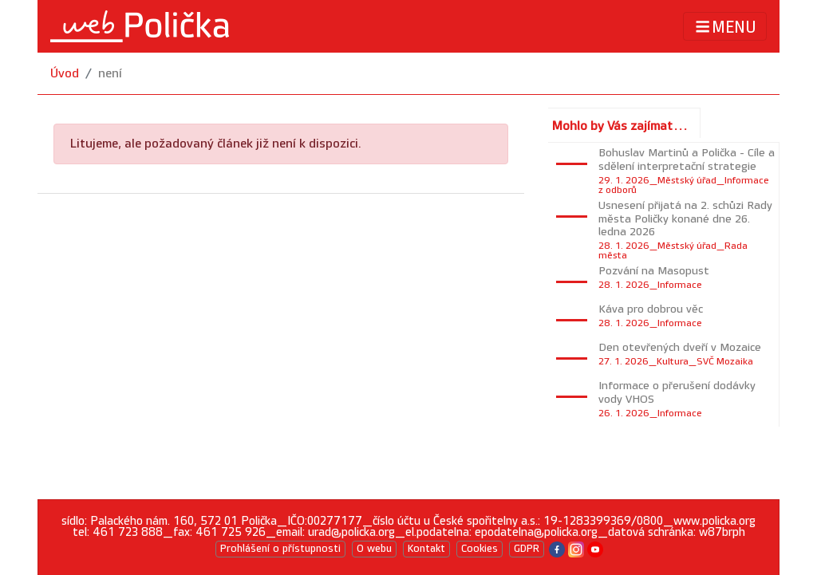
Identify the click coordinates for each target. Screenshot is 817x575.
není (110, 73)
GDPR (526, 548)
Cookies (479, 548)
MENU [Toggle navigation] (724, 26)
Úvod (64, 73)
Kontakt (426, 548)
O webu (374, 548)
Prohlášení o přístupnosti (280, 548)
